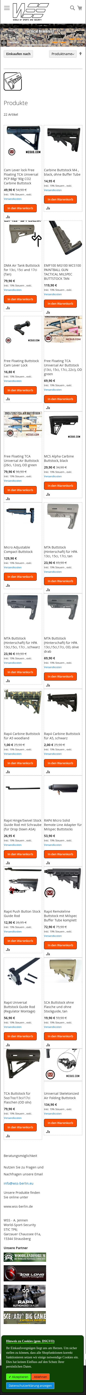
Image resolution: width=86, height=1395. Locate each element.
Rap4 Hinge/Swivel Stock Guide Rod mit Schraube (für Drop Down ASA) (23, 824)
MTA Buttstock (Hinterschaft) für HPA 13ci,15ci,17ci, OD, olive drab (61, 645)
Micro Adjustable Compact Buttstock (18, 549)
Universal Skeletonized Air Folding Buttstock (61, 1095)
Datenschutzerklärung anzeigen (30, 1385)
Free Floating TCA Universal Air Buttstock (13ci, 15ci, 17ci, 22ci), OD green (63, 367)
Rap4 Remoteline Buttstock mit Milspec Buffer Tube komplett (60, 915)
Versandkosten (13, 199)
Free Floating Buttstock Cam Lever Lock (21, 363)
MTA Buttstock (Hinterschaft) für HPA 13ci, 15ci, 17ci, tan (60, 551)
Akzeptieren (19, 1377)
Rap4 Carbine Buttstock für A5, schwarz (62, 735)
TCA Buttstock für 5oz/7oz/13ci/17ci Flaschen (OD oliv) (17, 1097)
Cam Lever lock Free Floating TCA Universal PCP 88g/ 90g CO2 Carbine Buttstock (21, 176)
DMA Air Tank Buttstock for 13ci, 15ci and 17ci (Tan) (22, 269)
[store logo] (31, 12)
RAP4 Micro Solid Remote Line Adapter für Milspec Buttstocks (63, 824)
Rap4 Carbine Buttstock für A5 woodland (22, 735)
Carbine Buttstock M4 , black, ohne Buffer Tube (62, 172)
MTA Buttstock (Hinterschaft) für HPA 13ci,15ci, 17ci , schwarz (22, 642)
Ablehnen (40, 1377)
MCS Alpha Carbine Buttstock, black (59, 458)
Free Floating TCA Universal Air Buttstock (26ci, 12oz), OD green (21, 460)
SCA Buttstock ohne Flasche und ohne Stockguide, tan (59, 1006)
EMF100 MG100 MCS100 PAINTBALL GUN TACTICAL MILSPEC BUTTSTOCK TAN (62, 272)
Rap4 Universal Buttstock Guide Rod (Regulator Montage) (19, 1006)
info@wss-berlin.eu (18, 1183)
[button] (8, 216)
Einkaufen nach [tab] (18, 54)
